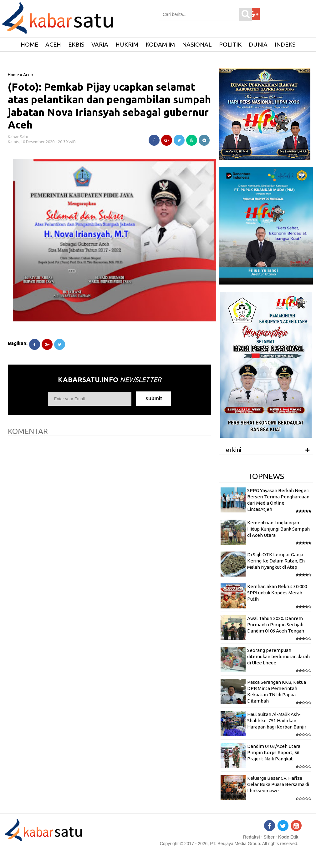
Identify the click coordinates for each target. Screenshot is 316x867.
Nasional (197, 44)
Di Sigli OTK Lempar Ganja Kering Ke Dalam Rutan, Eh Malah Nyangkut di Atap (276, 561)
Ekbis (76, 44)
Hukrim (126, 44)
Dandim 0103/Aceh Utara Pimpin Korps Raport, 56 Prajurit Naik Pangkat (273, 753)
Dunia (258, 44)
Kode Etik (288, 836)
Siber (268, 836)
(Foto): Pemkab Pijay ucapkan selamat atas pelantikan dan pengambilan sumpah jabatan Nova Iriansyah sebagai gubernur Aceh (109, 105)
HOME (29, 44)
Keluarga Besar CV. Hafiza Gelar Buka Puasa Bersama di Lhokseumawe (278, 784)
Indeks (285, 44)
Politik (230, 44)
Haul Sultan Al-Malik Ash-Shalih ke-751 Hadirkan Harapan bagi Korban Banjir (276, 721)
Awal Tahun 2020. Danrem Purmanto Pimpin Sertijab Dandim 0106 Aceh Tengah (275, 625)
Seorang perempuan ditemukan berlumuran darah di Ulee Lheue (278, 657)
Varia (99, 44)
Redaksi (251, 836)
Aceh (53, 44)
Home (13, 74)
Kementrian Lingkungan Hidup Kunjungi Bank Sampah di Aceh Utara (278, 529)
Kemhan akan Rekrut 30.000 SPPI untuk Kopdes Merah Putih (277, 593)
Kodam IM (160, 44)
